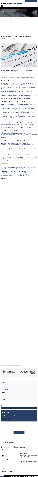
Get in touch (6, 418)
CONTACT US (5, 389)
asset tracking (4, 365)
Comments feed (5, 457)
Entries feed (4, 456)
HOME (3, 382)
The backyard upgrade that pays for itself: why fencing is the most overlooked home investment (28, 458)
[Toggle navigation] (2, 6)
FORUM (3, 392)
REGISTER (4, 399)
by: (10, 41)
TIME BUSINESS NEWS (6, 178)
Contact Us (19, 433)
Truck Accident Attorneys (6, 449)
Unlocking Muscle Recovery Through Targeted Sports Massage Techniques (28, 456)
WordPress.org (5, 459)
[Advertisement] (19, 25)
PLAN (3, 396)
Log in (3, 455)
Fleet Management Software (14, 365)
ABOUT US (4, 385)
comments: (33, 41)
